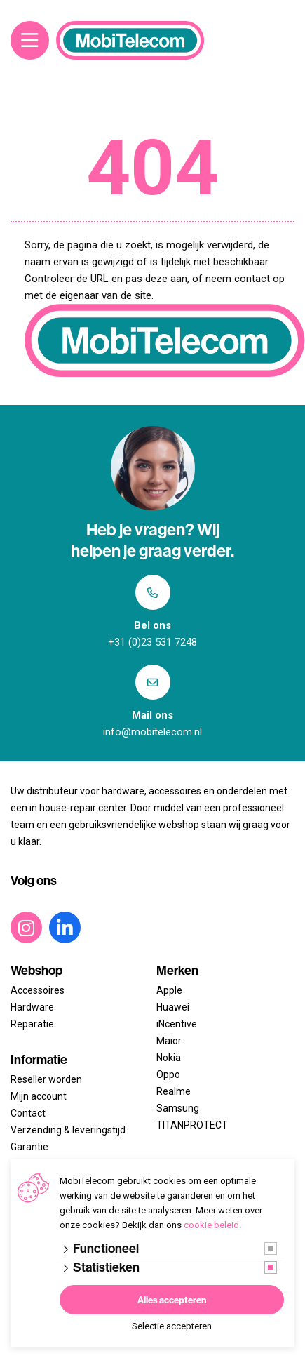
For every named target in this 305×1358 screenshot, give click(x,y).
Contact (28, 1113)
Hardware (32, 1007)
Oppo (168, 1074)
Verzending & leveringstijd (68, 1130)
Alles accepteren (171, 1299)
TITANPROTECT (192, 1125)
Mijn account (39, 1096)
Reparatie (32, 1024)
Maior (169, 1040)
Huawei (172, 1007)
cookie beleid (211, 1225)
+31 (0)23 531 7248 (152, 642)
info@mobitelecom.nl (152, 732)
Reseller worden (46, 1079)
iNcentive (176, 1024)
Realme (173, 1091)
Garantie (29, 1146)
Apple (169, 990)
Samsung (177, 1108)
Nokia (168, 1057)
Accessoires (38, 990)
